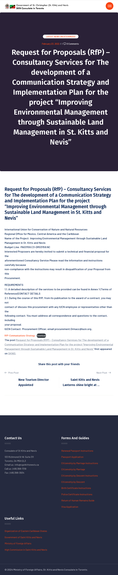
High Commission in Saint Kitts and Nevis (26, 549)
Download (41, 335)
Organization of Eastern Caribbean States (26, 530)
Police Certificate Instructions (76, 494)
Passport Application (72, 456)
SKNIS (12, 353)
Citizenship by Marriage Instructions (79, 463)
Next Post (103, 372)
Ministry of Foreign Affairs (18, 543)
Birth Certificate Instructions (76, 487)
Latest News (52, 36)
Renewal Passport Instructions (77, 450)
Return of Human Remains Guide (77, 500)
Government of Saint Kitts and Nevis (23, 537)
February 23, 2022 (50, 43)
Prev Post (12, 372)
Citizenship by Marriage (73, 469)
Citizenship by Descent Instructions (79, 475)
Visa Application (69, 506)
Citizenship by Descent (73, 481)
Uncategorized (67, 36)
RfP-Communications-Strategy (20, 335)
